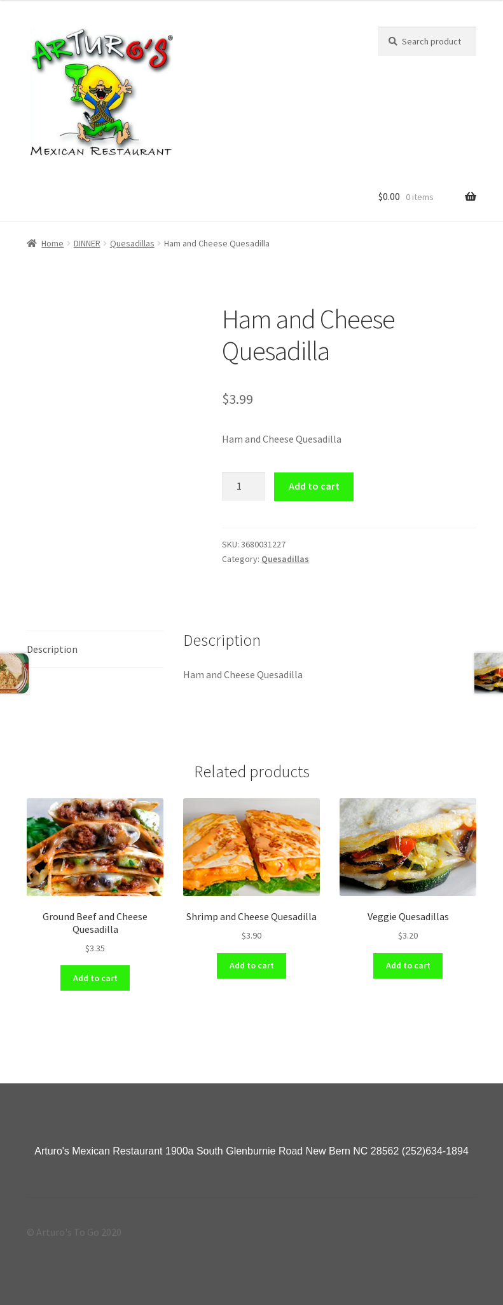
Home (52, 243)
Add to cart (314, 485)
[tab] (95, 650)
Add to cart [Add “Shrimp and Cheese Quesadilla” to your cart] (252, 965)
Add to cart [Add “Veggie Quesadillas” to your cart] (408, 965)
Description (52, 649)
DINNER (87, 243)
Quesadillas (132, 243)
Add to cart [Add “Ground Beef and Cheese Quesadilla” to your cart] (95, 978)
